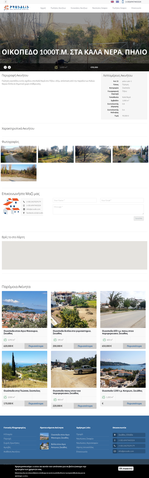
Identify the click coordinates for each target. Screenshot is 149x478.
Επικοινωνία (136, 8)
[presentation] (71, 221)
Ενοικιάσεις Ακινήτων (79, 8)
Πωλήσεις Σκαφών (119, 8)
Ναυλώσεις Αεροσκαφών (87, 443)
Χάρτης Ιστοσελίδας (85, 447)
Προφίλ (79, 434)
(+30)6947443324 (133, 2)
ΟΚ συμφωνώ (125, 468)
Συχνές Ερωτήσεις (12, 443)
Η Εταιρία (8, 434)
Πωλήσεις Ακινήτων (58, 8)
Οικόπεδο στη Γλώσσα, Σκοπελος (22, 390)
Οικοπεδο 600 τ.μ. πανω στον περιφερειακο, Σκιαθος (118, 332)
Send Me (138, 218)
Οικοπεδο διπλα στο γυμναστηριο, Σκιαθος (72, 332)
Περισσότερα (36, 346)
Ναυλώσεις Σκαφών (99, 8)
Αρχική (43, 8)
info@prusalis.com (126, 451)
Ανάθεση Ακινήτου (12, 451)
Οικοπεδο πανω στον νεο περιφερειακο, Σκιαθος (67, 392)
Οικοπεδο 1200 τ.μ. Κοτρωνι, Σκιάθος (122, 390)
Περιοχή (7, 438)
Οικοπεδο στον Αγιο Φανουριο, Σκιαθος (21, 332)
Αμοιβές (7, 447)
